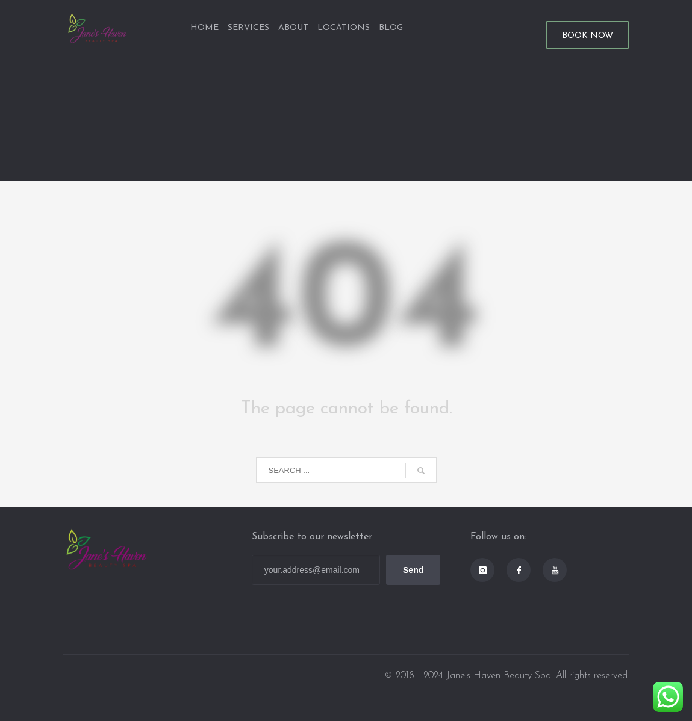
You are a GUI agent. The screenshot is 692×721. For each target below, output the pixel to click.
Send (413, 570)
